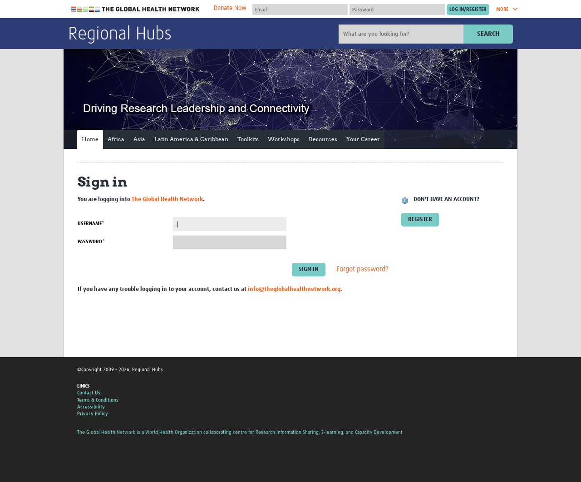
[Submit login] (468, 9)
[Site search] (402, 34)
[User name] (300, 9)
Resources (323, 139)
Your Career (363, 139)
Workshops (284, 139)
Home (90, 139)
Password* (91, 241)
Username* (91, 223)
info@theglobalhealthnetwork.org (294, 289)
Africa (116, 139)
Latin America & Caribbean (191, 139)
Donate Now (230, 8)
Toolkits (248, 139)
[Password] (397, 9)
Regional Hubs (120, 34)
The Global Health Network (135, 9)
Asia (139, 139)
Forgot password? (362, 269)
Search (488, 33)
